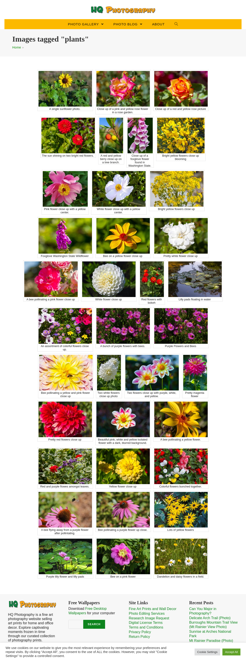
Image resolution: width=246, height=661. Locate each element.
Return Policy (139, 636)
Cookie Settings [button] (207, 652)
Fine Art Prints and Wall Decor (153, 609)
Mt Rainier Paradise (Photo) (211, 639)
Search (94, 623)
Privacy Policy (140, 631)
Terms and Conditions (146, 627)
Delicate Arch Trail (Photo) (210, 617)
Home (16, 47)
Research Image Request (149, 618)
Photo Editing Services (147, 613)
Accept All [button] (231, 652)
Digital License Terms (146, 622)
